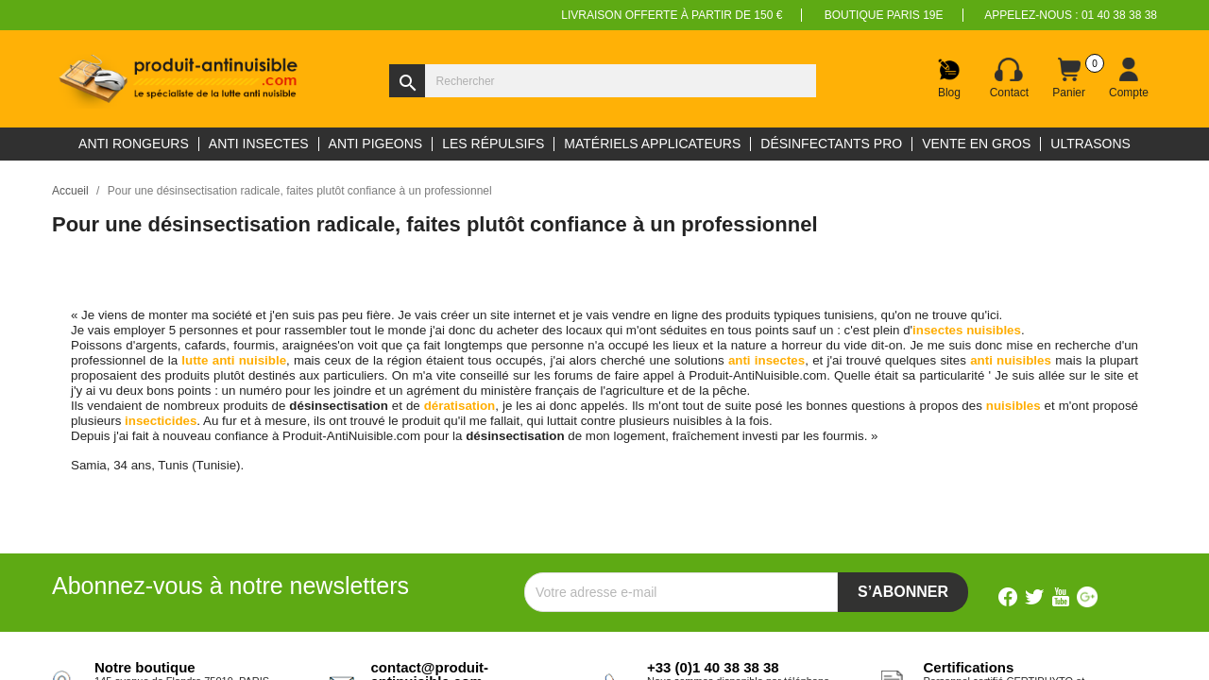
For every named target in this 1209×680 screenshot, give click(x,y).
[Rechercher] (602, 80)
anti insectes (766, 360)
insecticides (160, 421)
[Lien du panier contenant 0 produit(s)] (1069, 78)
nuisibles (1013, 406)
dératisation (460, 406)
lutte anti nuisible (233, 360)
